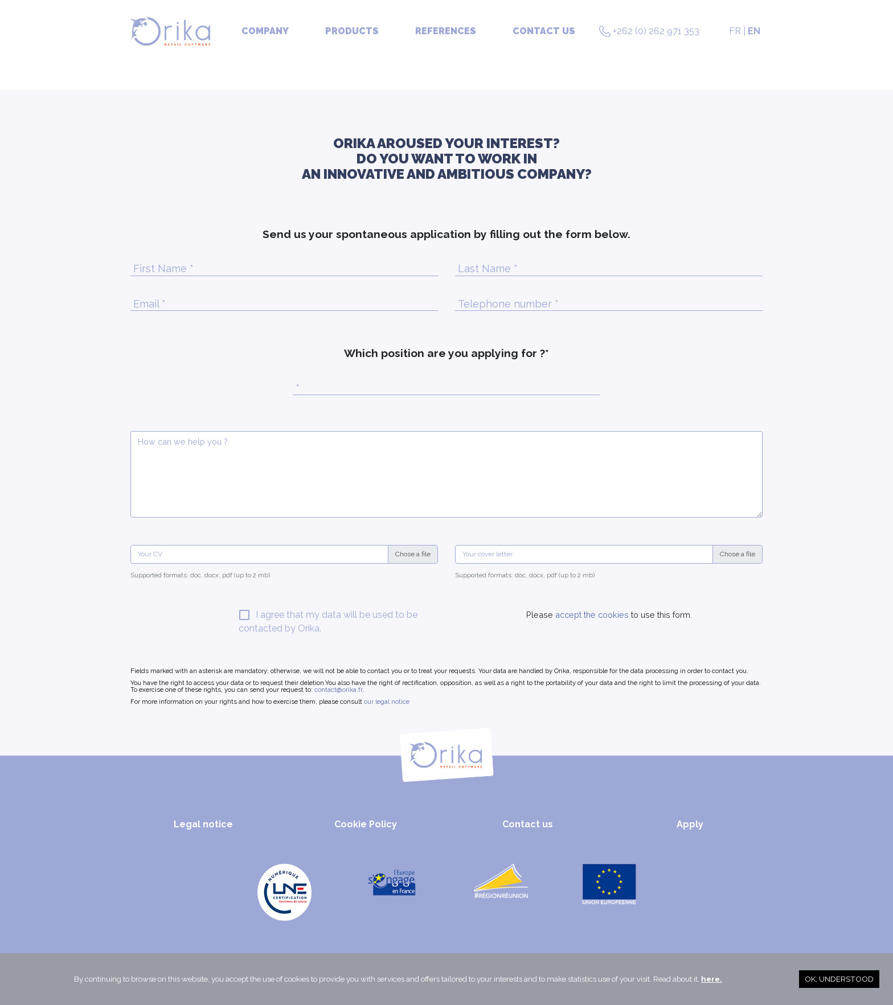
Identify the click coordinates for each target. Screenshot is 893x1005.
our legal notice (386, 701)
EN (754, 31)
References (445, 31)
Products (352, 31)
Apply (690, 824)
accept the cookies (591, 615)
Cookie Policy (365, 824)
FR (735, 31)
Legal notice (203, 824)
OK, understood (839, 978)
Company (265, 31)
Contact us (544, 31)
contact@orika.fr (338, 690)
